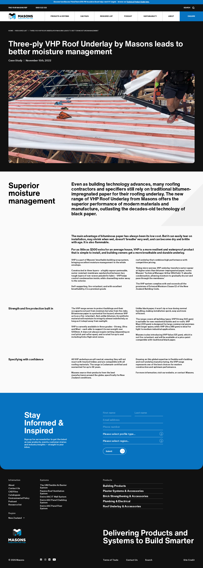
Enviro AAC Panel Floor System (51, 507)
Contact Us (14, 488)
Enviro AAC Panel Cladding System (53, 501)
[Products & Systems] (60, 16)
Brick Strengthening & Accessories (125, 496)
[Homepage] (20, 16)
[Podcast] (128, 16)
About (11, 485)
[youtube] (54, 559)
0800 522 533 (41, 8)
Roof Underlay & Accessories (122, 506)
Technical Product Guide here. (138, 1)
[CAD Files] (84, 16)
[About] (171, 16)
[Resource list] (106, 16)
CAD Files (13, 491)
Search (148, 559)
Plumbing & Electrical (116, 501)
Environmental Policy (18, 498)
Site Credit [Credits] (189, 559)
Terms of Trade (110, 559)
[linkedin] (49, 559)
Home (10, 30)
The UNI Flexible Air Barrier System (53, 486)
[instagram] (45, 559)
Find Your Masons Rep (17, 8)
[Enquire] (191, 16)
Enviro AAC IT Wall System (53, 496)
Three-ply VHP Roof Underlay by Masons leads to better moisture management (64, 30)
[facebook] (41, 559)
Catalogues (14, 494)
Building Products (114, 486)
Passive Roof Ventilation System (52, 492)
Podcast (12, 501)
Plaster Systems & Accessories (123, 491)
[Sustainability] (150, 16)
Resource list (21, 30)
